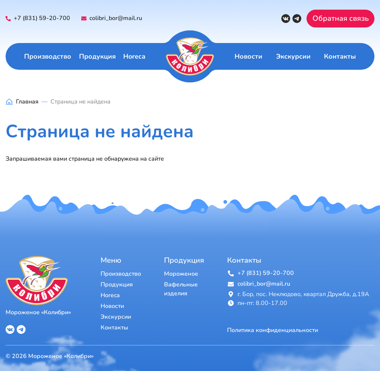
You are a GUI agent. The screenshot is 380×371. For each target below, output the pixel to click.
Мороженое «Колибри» (38, 312)
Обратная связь (340, 18)
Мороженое (181, 274)
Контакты (340, 56)
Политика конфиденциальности (272, 330)
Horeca (134, 56)
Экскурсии (293, 56)
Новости (248, 56)
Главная (27, 102)
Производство (47, 56)
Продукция (97, 56)
